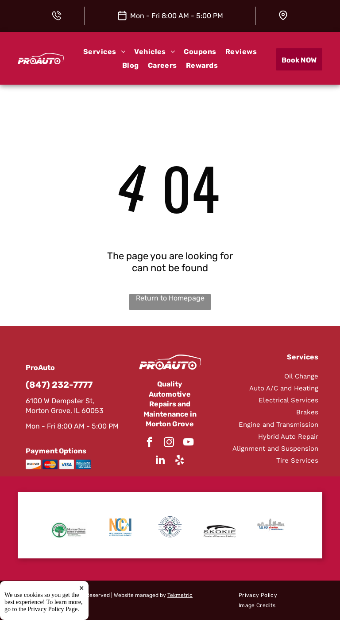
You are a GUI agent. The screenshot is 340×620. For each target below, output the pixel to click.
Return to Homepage (170, 298)
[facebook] (149, 443)
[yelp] (179, 461)
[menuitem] (104, 51)
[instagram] (169, 443)
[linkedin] (160, 461)
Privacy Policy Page (53, 609)
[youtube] (188, 443)
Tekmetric (180, 595)
